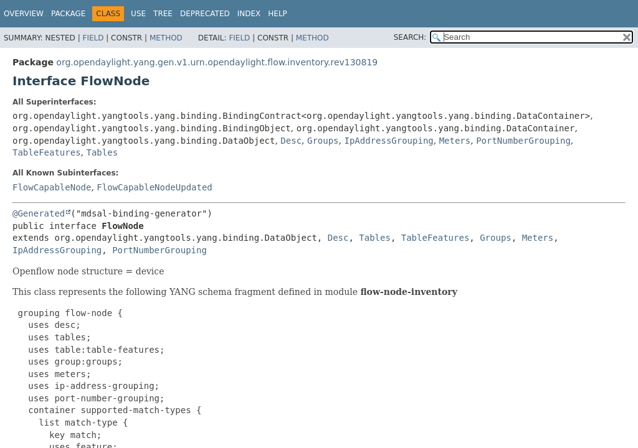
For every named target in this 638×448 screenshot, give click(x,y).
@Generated (38, 213)
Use (138, 13)
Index (249, 13)
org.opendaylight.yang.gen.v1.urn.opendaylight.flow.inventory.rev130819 (217, 62)
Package (68, 13)
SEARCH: (410, 37)
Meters (455, 141)
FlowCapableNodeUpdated (154, 187)
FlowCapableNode (51, 187)
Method (166, 38)
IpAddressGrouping (388, 141)
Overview (24, 13)
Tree (163, 13)
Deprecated (205, 13)
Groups (323, 141)
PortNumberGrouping (523, 141)
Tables (102, 152)
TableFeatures (46, 152)
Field (92, 38)
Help (277, 13)
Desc (291, 141)
